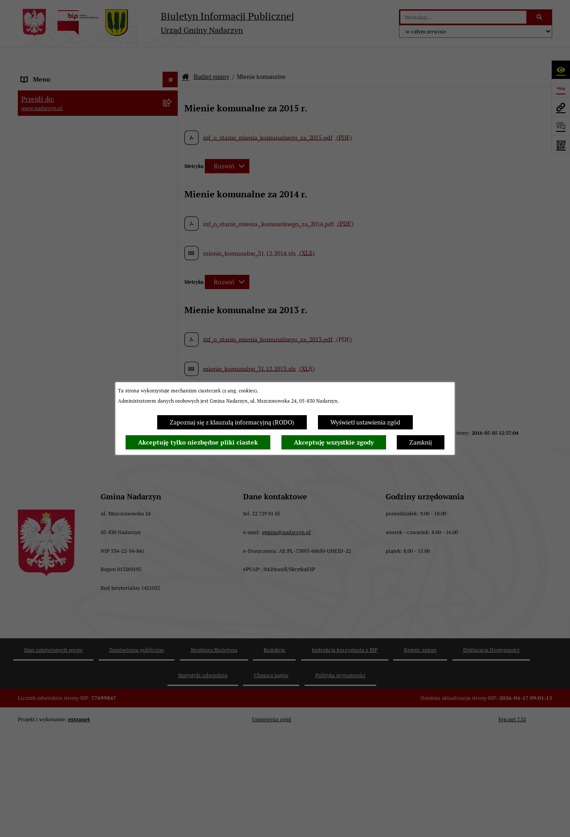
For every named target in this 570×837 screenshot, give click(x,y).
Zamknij (420, 442)
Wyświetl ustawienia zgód (365, 422)
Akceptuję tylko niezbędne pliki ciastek (198, 442)
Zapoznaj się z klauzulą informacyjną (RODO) (232, 422)
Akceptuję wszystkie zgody (334, 442)
